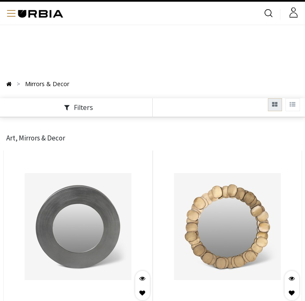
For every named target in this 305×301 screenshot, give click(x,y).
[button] (142, 293)
